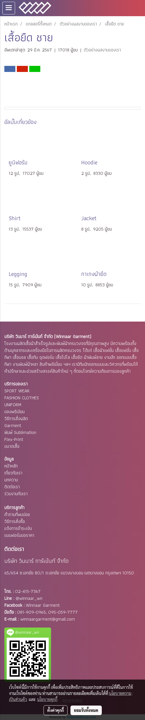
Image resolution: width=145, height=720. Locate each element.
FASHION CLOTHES (21, 397)
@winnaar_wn (29, 598)
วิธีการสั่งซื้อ (14, 521)
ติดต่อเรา (12, 486)
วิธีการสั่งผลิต (16, 418)
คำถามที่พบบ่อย (17, 514)
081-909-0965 (31, 612)
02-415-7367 (28, 591)
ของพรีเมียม (14, 411)
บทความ (11, 479)
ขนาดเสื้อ (11, 446)
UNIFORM (12, 404)
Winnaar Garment (43, 605)
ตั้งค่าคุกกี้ (55, 710)
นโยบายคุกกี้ (47, 699)
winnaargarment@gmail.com (47, 619)
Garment (12, 425)
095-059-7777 (63, 612)
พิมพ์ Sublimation (20, 432)
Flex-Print (13, 439)
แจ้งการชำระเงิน (18, 528)
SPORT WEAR (17, 390)
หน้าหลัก (11, 466)
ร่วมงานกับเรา (16, 493)
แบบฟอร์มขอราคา (19, 535)
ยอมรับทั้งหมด (86, 710)
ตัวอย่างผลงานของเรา (102, 49)
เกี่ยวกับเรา (13, 472)
